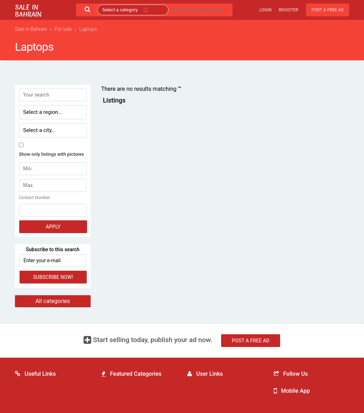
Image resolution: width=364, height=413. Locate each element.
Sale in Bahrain (28, 11)
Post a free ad (327, 9)
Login (265, 9)
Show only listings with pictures (51, 154)
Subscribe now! (53, 277)
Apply (53, 227)
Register (288, 9)
